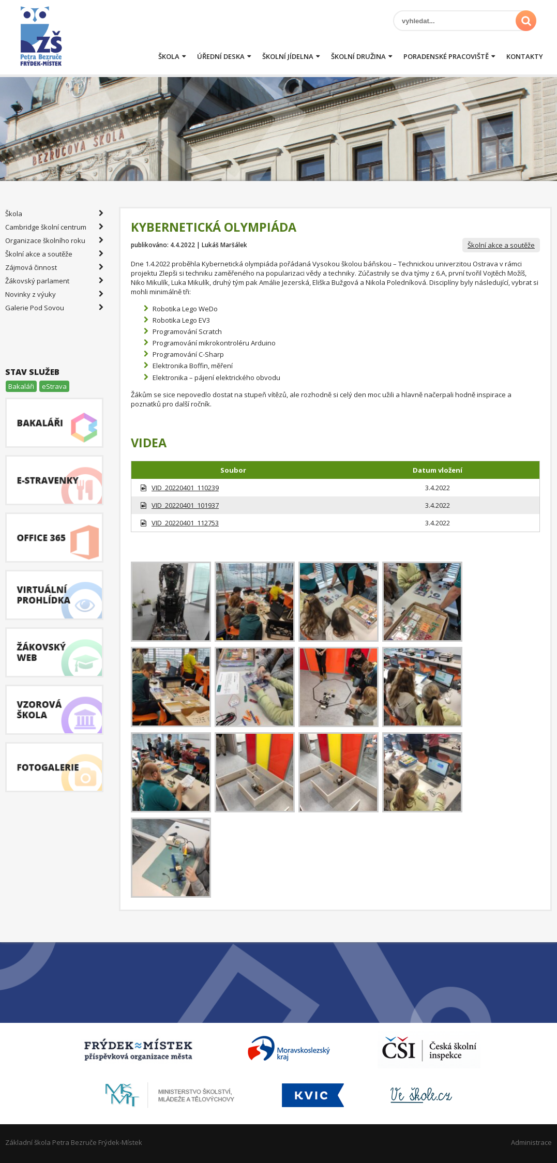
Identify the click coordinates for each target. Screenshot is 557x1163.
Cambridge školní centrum (54, 227)
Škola (168, 56)
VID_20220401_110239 (185, 487)
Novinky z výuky (54, 294)
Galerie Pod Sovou (54, 307)
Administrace (531, 1142)
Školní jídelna (287, 56)
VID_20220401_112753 (185, 522)
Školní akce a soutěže (501, 245)
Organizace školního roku (54, 240)
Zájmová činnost (54, 267)
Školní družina (358, 56)
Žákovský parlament (54, 281)
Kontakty (524, 56)
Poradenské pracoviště (446, 56)
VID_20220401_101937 (185, 505)
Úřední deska (221, 56)
